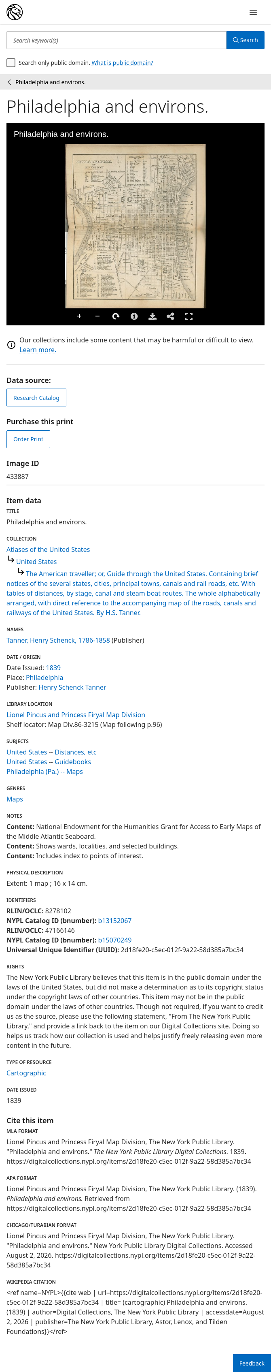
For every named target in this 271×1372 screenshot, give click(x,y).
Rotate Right (116, 316)
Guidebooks (73, 761)
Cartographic (26, 1073)
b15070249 (114, 940)
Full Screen (189, 316)
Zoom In (80, 316)
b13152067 (114, 920)
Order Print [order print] (28, 439)
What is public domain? (122, 62)
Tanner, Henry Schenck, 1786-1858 (58, 640)
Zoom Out (98, 316)
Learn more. (37, 349)
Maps (14, 799)
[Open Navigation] (253, 12)
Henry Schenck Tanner (72, 687)
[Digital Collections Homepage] (14, 12)
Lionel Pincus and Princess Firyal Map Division (75, 714)
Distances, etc (75, 752)
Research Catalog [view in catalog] (36, 398)
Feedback (252, 1363)
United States (36, 561)
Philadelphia (45, 677)
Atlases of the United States (48, 549)
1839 (53, 667)
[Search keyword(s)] (116, 40)
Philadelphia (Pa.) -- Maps (44, 771)
